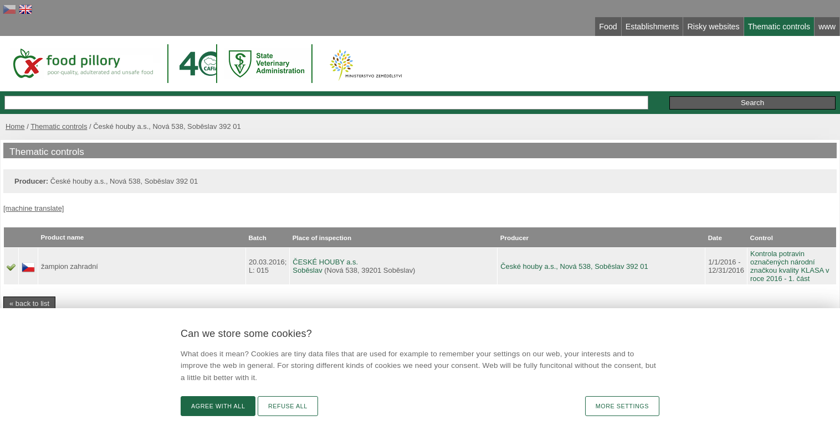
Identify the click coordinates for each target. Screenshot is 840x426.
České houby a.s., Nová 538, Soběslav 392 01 (574, 266)
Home (15, 126)
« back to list (29, 303)
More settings (622, 406)
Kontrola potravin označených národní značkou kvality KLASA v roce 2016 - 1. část (789, 266)
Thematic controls (58, 126)
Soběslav (307, 270)
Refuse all (288, 406)
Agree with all (218, 406)
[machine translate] (33, 208)
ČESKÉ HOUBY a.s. (325, 262)
